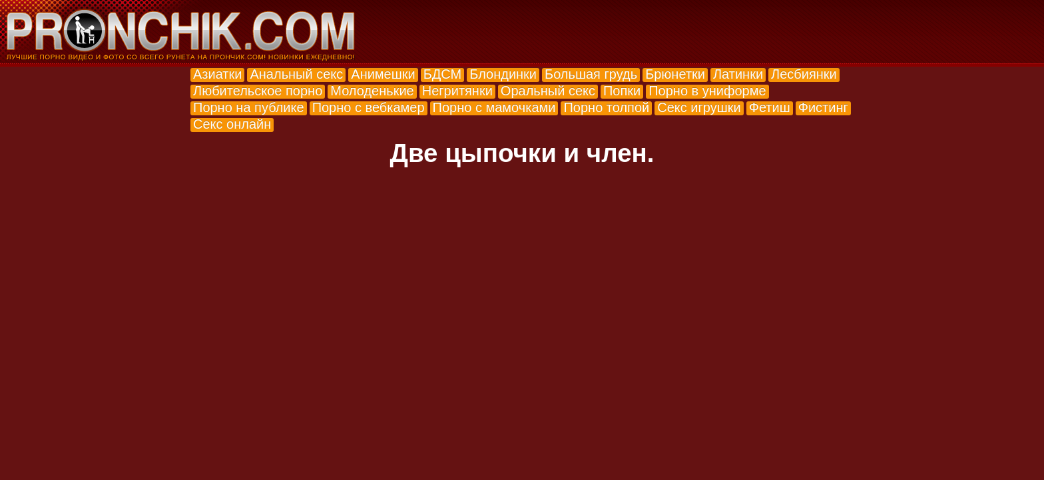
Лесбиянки (804, 74)
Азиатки (217, 74)
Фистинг (823, 107)
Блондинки (503, 74)
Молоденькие (371, 90)
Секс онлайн (232, 124)
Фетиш (769, 107)
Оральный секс (548, 90)
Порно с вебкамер (368, 107)
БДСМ (442, 74)
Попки (622, 90)
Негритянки (457, 90)
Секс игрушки (698, 107)
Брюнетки (675, 74)
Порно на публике (248, 107)
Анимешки (383, 74)
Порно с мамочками (494, 107)
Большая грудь (591, 74)
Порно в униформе (707, 90)
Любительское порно (257, 90)
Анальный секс (296, 74)
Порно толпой (606, 107)
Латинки (738, 74)
